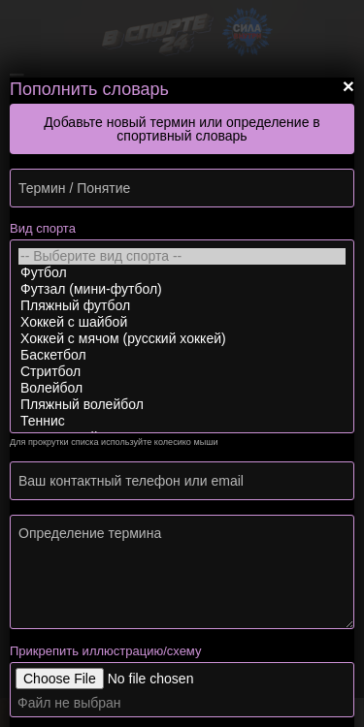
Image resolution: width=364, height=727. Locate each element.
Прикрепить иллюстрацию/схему (105, 651)
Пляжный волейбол (182, 404)
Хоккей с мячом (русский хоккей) (182, 339)
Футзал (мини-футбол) (182, 289)
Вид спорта (43, 228)
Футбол (182, 273)
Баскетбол (182, 355)
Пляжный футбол (182, 306)
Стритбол (182, 372)
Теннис (182, 421)
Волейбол (182, 388)
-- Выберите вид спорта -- (182, 256)
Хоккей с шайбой (182, 322)
